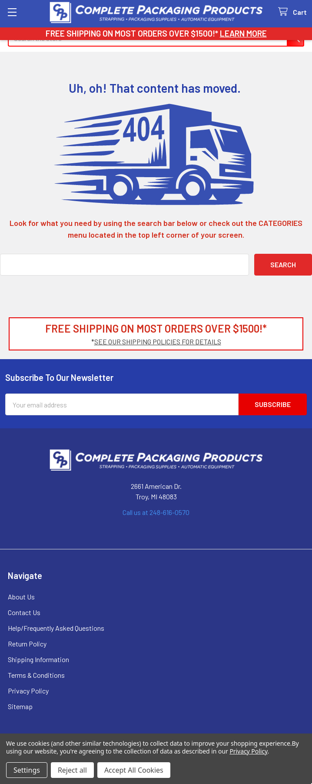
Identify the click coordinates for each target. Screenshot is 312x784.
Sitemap (20, 706)
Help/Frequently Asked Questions (56, 628)
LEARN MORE (243, 33)
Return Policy (27, 643)
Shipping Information (38, 659)
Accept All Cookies (133, 770)
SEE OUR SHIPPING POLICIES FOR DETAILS (157, 341)
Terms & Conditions (36, 675)
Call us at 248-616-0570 (156, 512)
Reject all (72, 770)
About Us (21, 596)
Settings (26, 770)
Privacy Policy (28, 690)
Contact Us (24, 612)
